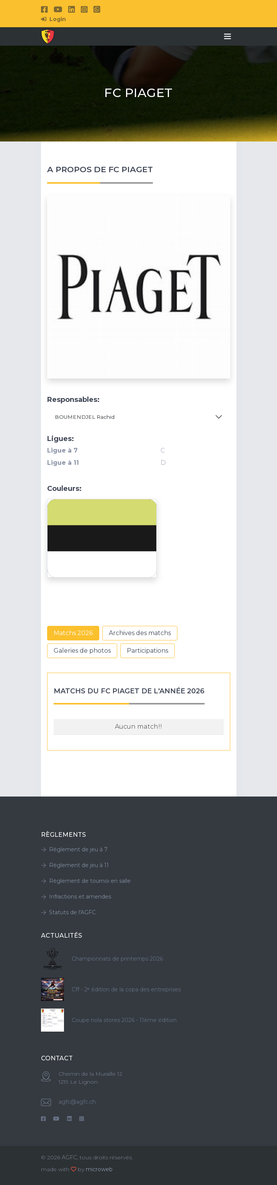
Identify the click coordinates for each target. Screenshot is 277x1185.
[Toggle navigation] (227, 36)
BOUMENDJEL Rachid (85, 417)
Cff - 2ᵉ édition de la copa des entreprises (126, 989)
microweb (99, 1169)
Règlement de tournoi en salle (86, 880)
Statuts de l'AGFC (68, 912)
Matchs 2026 (73, 633)
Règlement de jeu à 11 (75, 865)
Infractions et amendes (76, 896)
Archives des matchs (140, 633)
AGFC (69, 1157)
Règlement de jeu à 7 (74, 849)
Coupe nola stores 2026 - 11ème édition (124, 1020)
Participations (147, 650)
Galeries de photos (82, 650)
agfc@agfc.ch (77, 1101)
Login (53, 19)
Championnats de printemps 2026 (117, 958)
